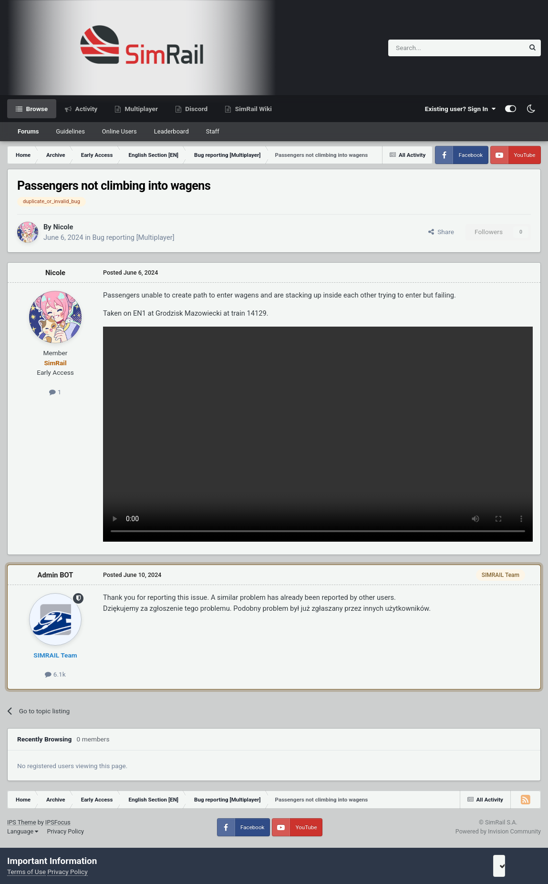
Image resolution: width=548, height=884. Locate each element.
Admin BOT (55, 575)
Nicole (63, 227)
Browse (36, 109)
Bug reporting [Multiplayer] (134, 237)
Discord (195, 109)
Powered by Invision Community (498, 831)
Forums (28, 131)
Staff (212, 131)
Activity (85, 109)
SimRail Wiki (252, 109)
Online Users (119, 131)
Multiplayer (140, 109)
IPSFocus (58, 822)
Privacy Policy (65, 831)
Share (441, 232)
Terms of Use (26, 871)
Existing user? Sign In (460, 108)
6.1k (55, 674)
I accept (513, 866)
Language (22, 831)
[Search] (432, 48)
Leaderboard (171, 131)
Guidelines (70, 131)
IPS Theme (21, 822)
